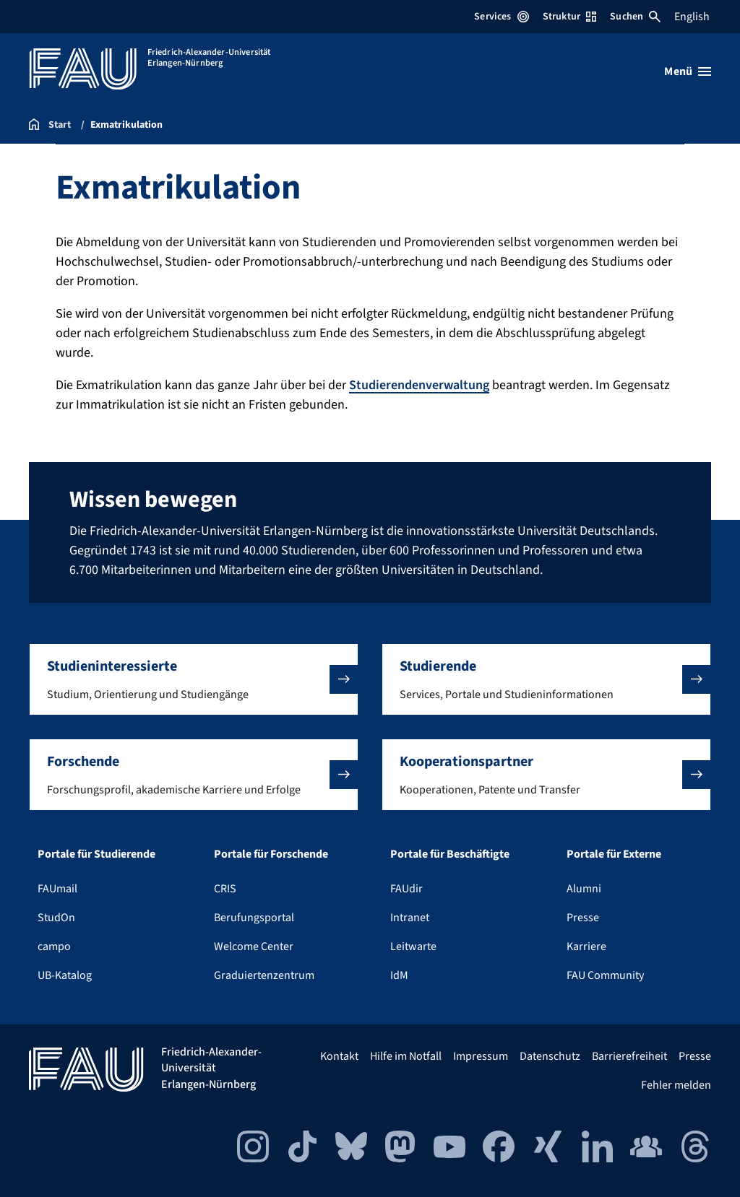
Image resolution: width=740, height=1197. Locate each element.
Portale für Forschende (271, 854)
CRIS (225, 889)
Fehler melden (676, 1085)
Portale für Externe (614, 854)
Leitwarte (413, 946)
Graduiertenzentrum (264, 975)
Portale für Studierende (96, 854)
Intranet (409, 918)
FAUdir (406, 889)
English (692, 17)
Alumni (584, 889)
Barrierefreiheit (629, 1056)
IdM (399, 975)
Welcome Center (253, 946)
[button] (193, 679)
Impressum (480, 1056)
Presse (583, 918)
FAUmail (57, 889)
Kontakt (339, 1056)
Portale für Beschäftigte (449, 854)
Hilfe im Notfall (406, 1056)
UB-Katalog (65, 975)
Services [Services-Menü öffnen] (501, 16)
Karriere (586, 946)
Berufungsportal (254, 918)
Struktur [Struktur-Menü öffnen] (569, 16)
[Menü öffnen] (687, 71)
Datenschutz (550, 1056)
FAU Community (605, 975)
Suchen (635, 16)
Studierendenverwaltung (419, 385)
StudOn (56, 918)
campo (54, 946)
